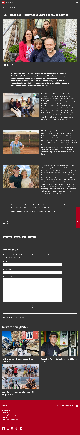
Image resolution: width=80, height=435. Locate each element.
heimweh (17, 237)
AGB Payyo (5, 417)
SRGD (11, 7)
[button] (77, 2)
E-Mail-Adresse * (8, 269)
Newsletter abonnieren (67, 405)
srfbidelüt (32, 237)
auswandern (7, 237)
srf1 (24, 237)
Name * (5, 261)
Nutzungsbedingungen (9, 415)
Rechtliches (6, 410)
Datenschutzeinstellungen (11, 419)
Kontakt (4, 405)
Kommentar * (7, 277)
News (15, 7)
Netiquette (5, 412)
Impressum (6, 408)
